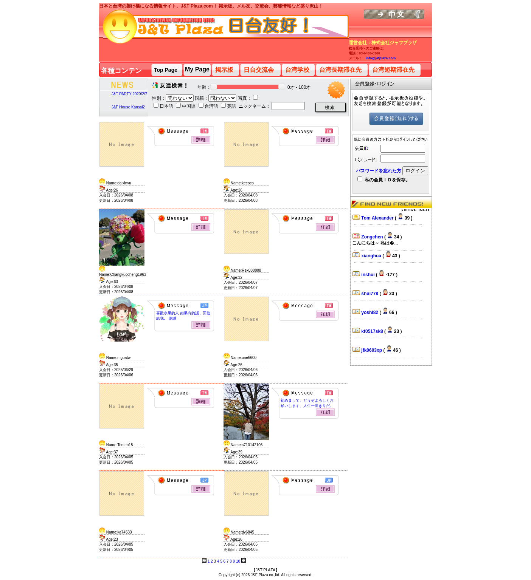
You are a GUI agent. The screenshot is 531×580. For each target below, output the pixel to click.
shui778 (370, 293)
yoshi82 (370, 312)
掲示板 (224, 70)
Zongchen (372, 237)
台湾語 (209, 106)
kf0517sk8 (372, 331)
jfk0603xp (372, 350)
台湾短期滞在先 (393, 70)
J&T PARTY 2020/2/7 (129, 94)
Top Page (165, 70)
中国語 (186, 106)
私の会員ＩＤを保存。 (383, 180)
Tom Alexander (378, 218)
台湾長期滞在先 (340, 70)
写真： (248, 98)
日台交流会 (259, 70)
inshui (368, 274)
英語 (229, 106)
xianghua (371, 255)
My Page (197, 69)
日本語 (164, 106)
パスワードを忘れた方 (378, 170)
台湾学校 (297, 70)
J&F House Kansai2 (128, 107)
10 (238, 561)
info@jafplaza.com (381, 58)
